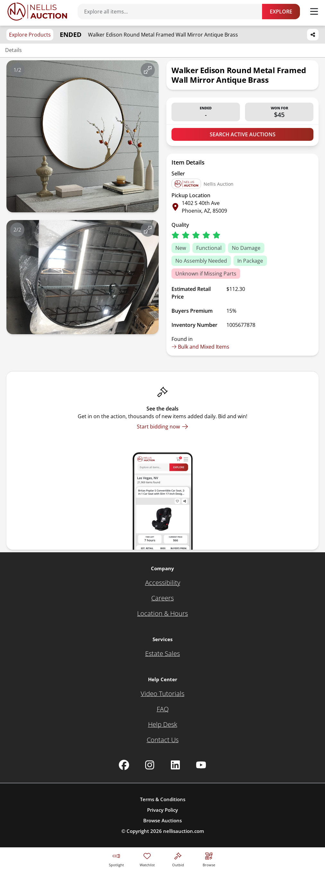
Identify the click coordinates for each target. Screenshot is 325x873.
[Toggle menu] (314, 11)
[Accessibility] (162, 582)
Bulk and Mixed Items (200, 346)
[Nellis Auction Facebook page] (124, 765)
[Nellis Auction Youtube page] (201, 765)
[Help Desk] (162, 724)
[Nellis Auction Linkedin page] (175, 765)
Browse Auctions (162, 820)
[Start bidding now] (162, 426)
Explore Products (30, 34)
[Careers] (162, 598)
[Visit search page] (209, 859)
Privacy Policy (162, 810)
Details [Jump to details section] (13, 50)
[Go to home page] (37, 12)
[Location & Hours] (162, 613)
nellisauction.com (183, 831)
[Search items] (173, 11)
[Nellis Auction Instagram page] (150, 765)
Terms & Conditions (162, 799)
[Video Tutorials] (162, 693)
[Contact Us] (163, 739)
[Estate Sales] (162, 653)
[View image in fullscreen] (148, 70)
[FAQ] (163, 709)
